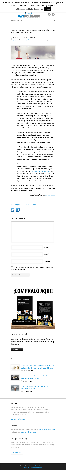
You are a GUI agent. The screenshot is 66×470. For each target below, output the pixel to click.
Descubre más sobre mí (19, 419)
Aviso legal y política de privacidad (33, 467)
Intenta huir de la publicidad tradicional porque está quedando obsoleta (33, 31)
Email (46, 254)
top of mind (23, 41)
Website (47, 261)
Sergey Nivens (50, 195)
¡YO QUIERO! (17, 349)
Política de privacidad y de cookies (28, 9)
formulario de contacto (28, 432)
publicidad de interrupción (35, 39)
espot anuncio (24, 39)
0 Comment (52, 41)
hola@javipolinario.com (47, 429)
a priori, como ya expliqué (41, 171)
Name (46, 247)
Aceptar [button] (47, 9)
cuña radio (16, 39)
